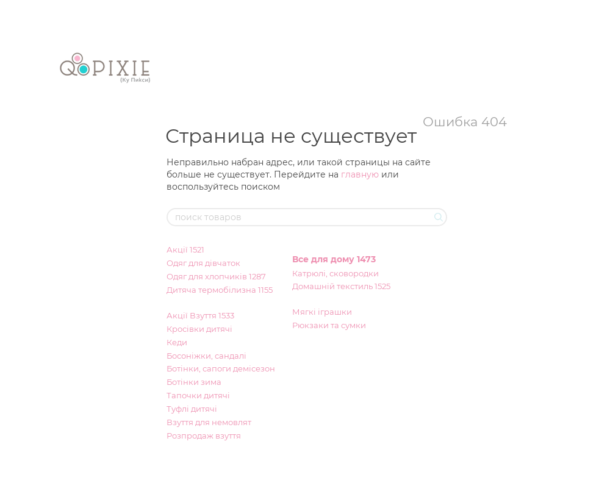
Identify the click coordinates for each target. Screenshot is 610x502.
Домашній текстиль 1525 (341, 286)
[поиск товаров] (437, 217)
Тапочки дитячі (198, 395)
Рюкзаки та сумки (329, 325)
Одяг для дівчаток (203, 263)
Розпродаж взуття (204, 435)
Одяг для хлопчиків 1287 (216, 276)
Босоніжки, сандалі (206, 355)
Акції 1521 (185, 249)
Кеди (177, 342)
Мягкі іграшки (322, 312)
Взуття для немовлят (209, 422)
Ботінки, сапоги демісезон (221, 368)
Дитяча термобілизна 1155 (220, 290)
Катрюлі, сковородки (335, 273)
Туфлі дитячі (192, 409)
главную (360, 174)
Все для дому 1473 (334, 259)
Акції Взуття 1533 (200, 315)
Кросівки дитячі (199, 329)
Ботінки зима (194, 382)
